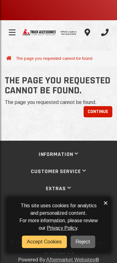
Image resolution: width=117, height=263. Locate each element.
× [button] (105, 203)
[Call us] (104, 32)
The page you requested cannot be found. (54, 58)
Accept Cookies (44, 241)
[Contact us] (87, 32)
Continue (98, 111)
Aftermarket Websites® (72, 259)
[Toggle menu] (12, 32)
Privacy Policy (62, 228)
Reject (83, 241)
